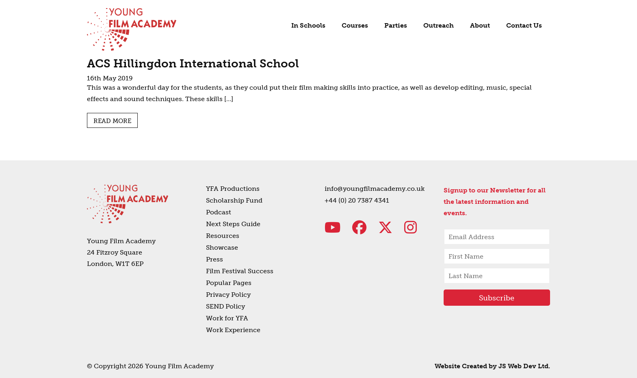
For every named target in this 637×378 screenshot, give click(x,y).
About (480, 25)
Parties (395, 25)
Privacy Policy (228, 294)
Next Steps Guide (233, 224)
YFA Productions (233, 188)
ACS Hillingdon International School (193, 63)
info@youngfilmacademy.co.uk (375, 188)
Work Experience (233, 330)
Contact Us (524, 25)
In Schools (308, 25)
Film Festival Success (239, 271)
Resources (222, 236)
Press (214, 259)
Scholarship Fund (234, 200)
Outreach (438, 25)
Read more (112, 121)
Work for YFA (227, 318)
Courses (355, 25)
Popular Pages (228, 283)
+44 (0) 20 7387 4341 (357, 200)
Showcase (222, 247)
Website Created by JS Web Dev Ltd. (492, 366)
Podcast (218, 212)
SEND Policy (225, 306)
